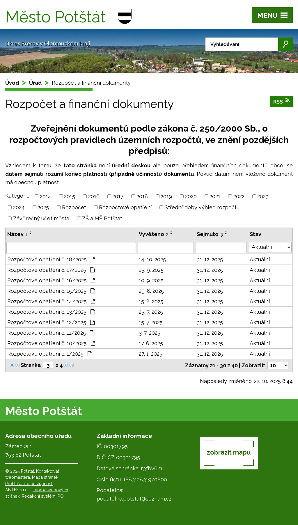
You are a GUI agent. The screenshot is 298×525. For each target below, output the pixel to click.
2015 (69, 196)
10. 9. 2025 (151, 280)
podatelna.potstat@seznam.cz (134, 499)
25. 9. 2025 (151, 270)
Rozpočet (74, 207)
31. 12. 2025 (210, 259)
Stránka (31, 365)
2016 (94, 196)
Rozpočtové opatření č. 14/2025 (51, 301)
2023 (263, 196)
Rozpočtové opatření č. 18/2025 (51, 259)
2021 (215, 196)
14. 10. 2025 (152, 259)
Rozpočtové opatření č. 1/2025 (49, 354)
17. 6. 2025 (151, 343)
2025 (43, 207)
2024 (19, 207)
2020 (191, 196)
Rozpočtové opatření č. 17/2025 (51, 270)
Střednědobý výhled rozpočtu (202, 207)
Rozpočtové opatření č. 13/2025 (51, 312)
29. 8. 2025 (151, 291)
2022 (238, 196)
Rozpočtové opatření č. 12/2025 (51, 322)
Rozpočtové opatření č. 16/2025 (51, 280)
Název (17, 234)
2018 (142, 196)
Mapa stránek (45, 477)
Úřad (35, 83)
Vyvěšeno (153, 234)
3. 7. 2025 (149, 333)
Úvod (12, 83)
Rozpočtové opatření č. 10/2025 (51, 343)
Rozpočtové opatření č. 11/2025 (50, 333)
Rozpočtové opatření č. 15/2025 (51, 291)
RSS (281, 101)
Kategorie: (18, 196)
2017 (117, 196)
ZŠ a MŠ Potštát (102, 218)
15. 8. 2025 (151, 301)
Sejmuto (210, 234)
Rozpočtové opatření (125, 207)
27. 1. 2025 (150, 354)
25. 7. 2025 (151, 312)
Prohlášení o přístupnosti (29, 483)
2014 (45, 196)
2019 (166, 196)
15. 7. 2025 (151, 322)
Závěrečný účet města (41, 218)
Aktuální (260, 259)
